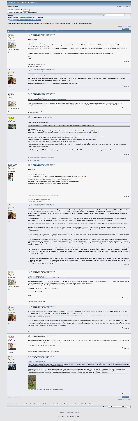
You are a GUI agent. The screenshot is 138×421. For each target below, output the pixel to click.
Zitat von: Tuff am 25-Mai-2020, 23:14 (36, 361)
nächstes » (128, 26)
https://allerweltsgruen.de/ (34, 160)
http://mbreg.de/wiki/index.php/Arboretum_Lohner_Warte (41, 157)
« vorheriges (121, 26)
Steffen (10, 335)
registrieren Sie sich (27, 9)
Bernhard (10, 34)
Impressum (40, 17)
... (12, 29)
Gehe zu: (105, 406)
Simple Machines (75, 412)
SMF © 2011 (68, 412)
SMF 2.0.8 (61, 412)
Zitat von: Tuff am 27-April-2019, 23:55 (36, 98)
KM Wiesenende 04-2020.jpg (35, 389)
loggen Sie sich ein (15, 9)
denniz (10, 116)
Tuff (9, 69)
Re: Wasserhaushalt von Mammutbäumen (43, 34)
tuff (29, 89)
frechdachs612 (12, 164)
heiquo (10, 356)
